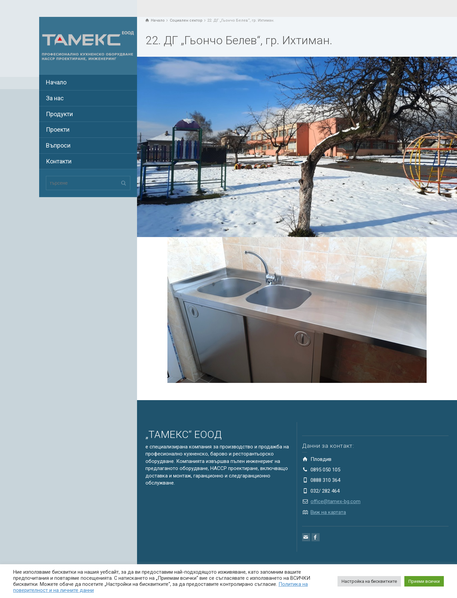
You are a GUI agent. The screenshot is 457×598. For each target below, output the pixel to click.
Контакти (59, 161)
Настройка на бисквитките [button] (369, 581)
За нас (55, 98)
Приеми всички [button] (424, 581)
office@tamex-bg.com (335, 501)
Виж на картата (328, 512)
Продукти (59, 114)
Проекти (58, 129)
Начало (56, 82)
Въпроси (58, 145)
